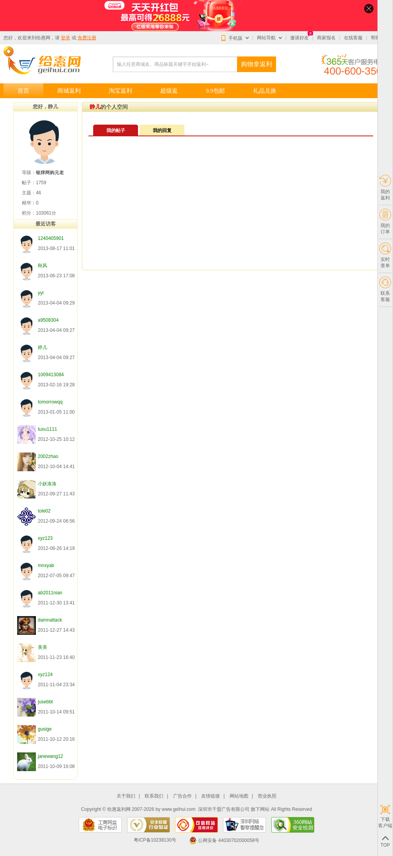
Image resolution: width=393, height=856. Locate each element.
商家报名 (326, 38)
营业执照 (267, 796)
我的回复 (162, 130)
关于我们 (126, 796)
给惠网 (43, 38)
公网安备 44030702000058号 (224, 840)
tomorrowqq (50, 402)
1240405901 (51, 238)
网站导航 (266, 38)
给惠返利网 (119, 809)
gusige (44, 729)
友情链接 (210, 796)
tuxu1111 (47, 429)
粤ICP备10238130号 (155, 840)
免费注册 (87, 38)
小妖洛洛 (47, 483)
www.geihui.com (179, 809)
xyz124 (45, 674)
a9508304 (48, 320)
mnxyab (46, 565)
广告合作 (182, 796)
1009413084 (51, 374)
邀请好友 (299, 38)
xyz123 (45, 538)
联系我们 (154, 796)
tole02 (44, 511)
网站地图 (239, 796)
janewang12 (50, 756)
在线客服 (353, 38)
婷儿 (42, 347)
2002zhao (48, 456)
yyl (41, 293)
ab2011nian (50, 592)
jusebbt (45, 702)
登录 (65, 38)
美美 (42, 647)
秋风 (42, 265)
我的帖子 (115, 130)
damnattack (50, 620)
